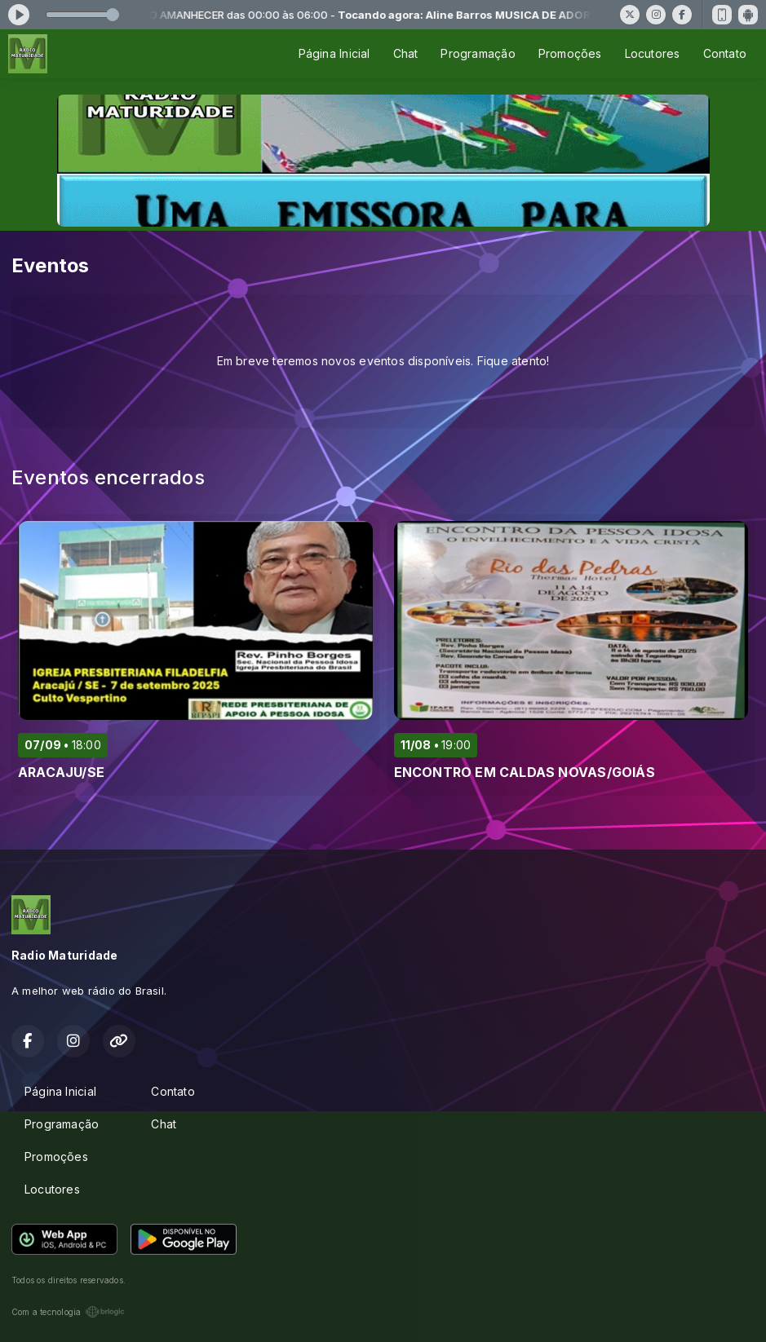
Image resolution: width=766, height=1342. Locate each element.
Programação (478, 53)
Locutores (652, 53)
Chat (405, 53)
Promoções (570, 53)
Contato (724, 53)
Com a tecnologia (68, 1312)
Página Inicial (334, 53)
